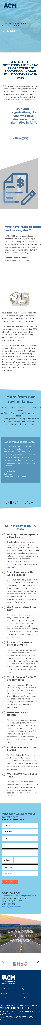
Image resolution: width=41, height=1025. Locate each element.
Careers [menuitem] (25, 993)
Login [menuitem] (23, 998)
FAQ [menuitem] (22, 989)
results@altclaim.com (11, 913)
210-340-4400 (22, 1008)
